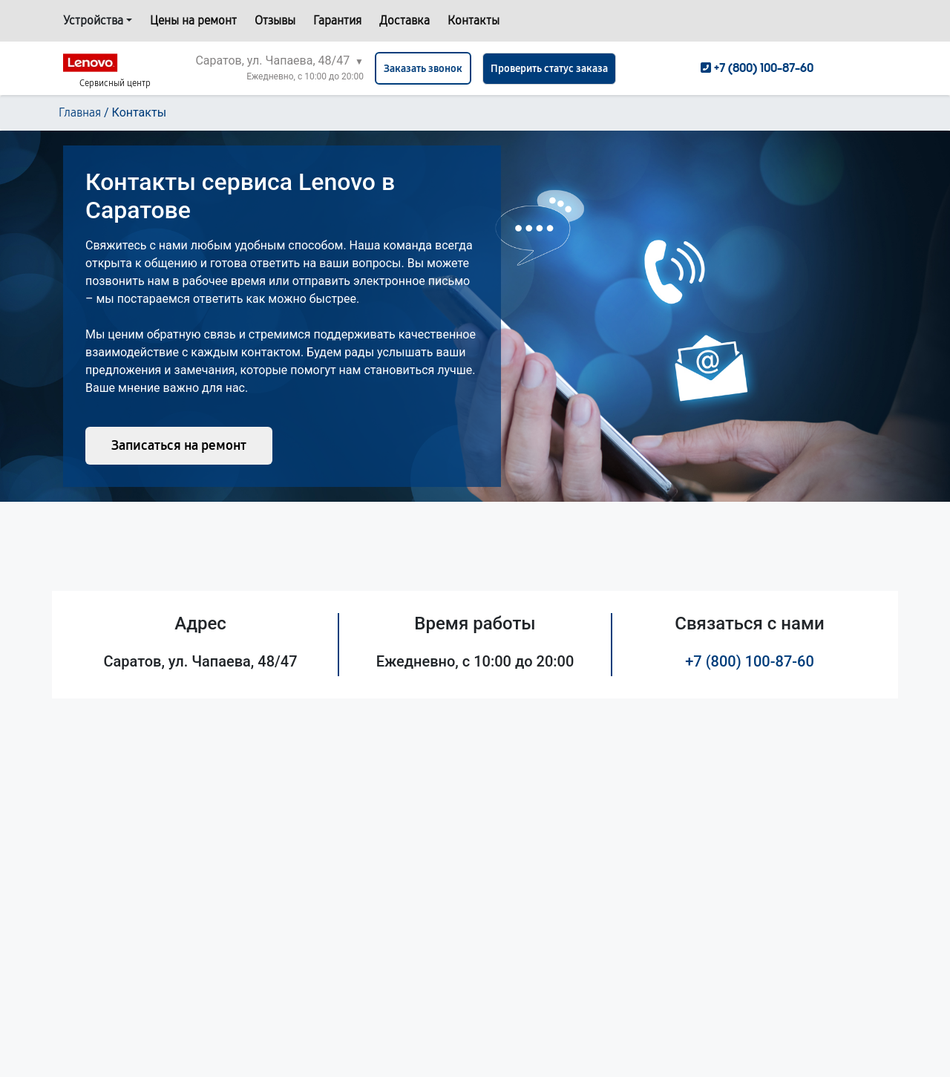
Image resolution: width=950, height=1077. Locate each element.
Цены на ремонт (193, 20)
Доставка (404, 20)
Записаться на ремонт (178, 445)
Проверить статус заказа (549, 68)
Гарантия (337, 20)
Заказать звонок (423, 68)
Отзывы (275, 20)
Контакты (473, 20)
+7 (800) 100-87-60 (749, 661)
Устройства (93, 20)
